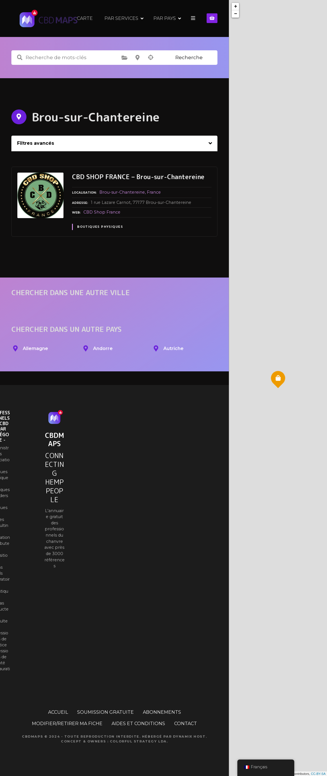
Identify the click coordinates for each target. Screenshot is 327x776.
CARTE (123, 18)
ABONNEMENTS (162, 712)
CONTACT (185, 723)
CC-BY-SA (318, 773)
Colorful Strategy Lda (138, 741)
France (154, 192)
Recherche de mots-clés (19, 57)
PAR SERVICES (159, 18)
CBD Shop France (101, 212)
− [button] (235, 14)
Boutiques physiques (100, 227)
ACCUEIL (58, 712)
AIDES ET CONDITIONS (138, 723)
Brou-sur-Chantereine (122, 192)
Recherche (189, 57)
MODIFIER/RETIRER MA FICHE (67, 723)
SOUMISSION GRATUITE (105, 712)
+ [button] (235, 6)
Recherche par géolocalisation (150, 57)
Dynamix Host (189, 736)
